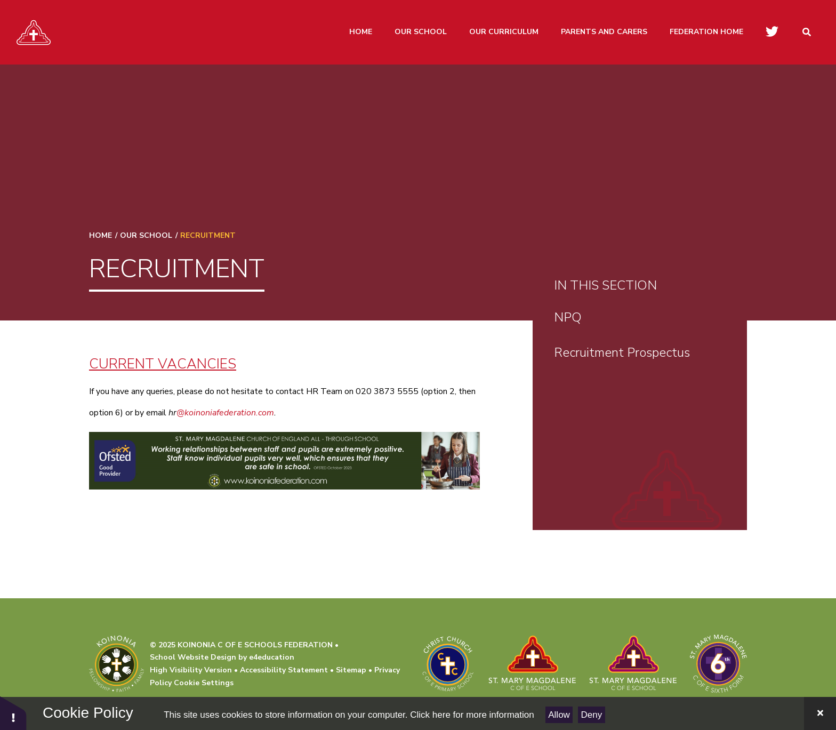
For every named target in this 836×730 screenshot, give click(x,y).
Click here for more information (472, 715)
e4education (271, 657)
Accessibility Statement (284, 670)
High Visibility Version (191, 670)
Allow (559, 715)
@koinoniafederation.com (225, 413)
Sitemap (351, 670)
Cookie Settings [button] (204, 683)
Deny (591, 715)
